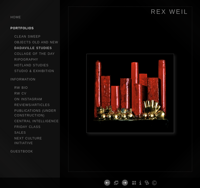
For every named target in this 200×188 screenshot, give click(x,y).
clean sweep (27, 36)
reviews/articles (32, 105)
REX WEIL (169, 11)
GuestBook (21, 151)
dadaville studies (33, 48)
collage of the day (34, 54)
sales (20, 132)
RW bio (21, 88)
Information (22, 79)
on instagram (28, 99)
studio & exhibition (34, 71)
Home (15, 17)
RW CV (20, 93)
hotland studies (31, 65)
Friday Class (27, 127)
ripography (26, 59)
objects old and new (36, 42)
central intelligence (36, 121)
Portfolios (22, 28)
